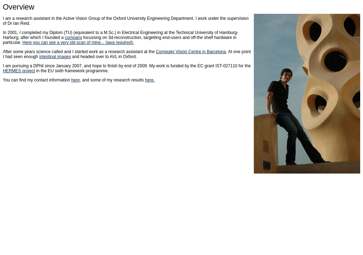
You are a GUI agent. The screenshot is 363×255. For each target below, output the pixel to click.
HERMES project (19, 70)
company (73, 37)
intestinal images (55, 56)
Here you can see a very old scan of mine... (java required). (78, 42)
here (75, 80)
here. (150, 80)
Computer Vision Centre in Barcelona (191, 51)
